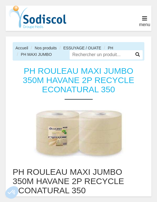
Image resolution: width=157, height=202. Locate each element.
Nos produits (46, 48)
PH (110, 48)
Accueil (21, 48)
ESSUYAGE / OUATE (82, 48)
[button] (12, 192)
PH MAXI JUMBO (36, 54)
